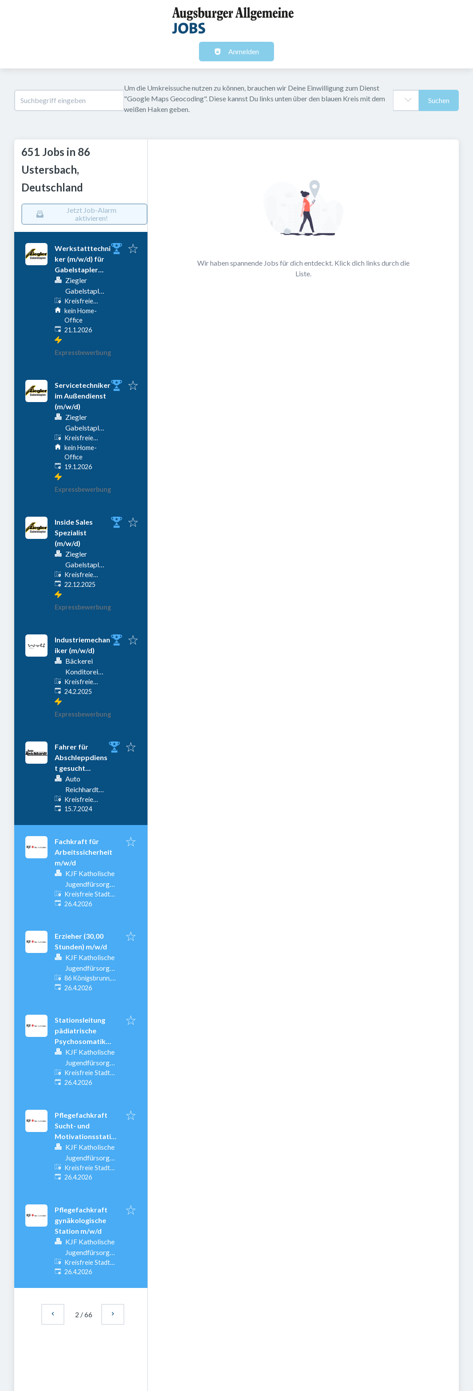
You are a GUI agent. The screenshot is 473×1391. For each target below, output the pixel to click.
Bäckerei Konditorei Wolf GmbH (84, 671)
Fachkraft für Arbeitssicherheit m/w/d (83, 852)
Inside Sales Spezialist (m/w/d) (74, 532)
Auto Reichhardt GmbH (82, 789)
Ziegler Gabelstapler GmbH (85, 291)
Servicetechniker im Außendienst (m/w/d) (83, 396)
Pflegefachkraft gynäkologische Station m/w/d (81, 1220)
